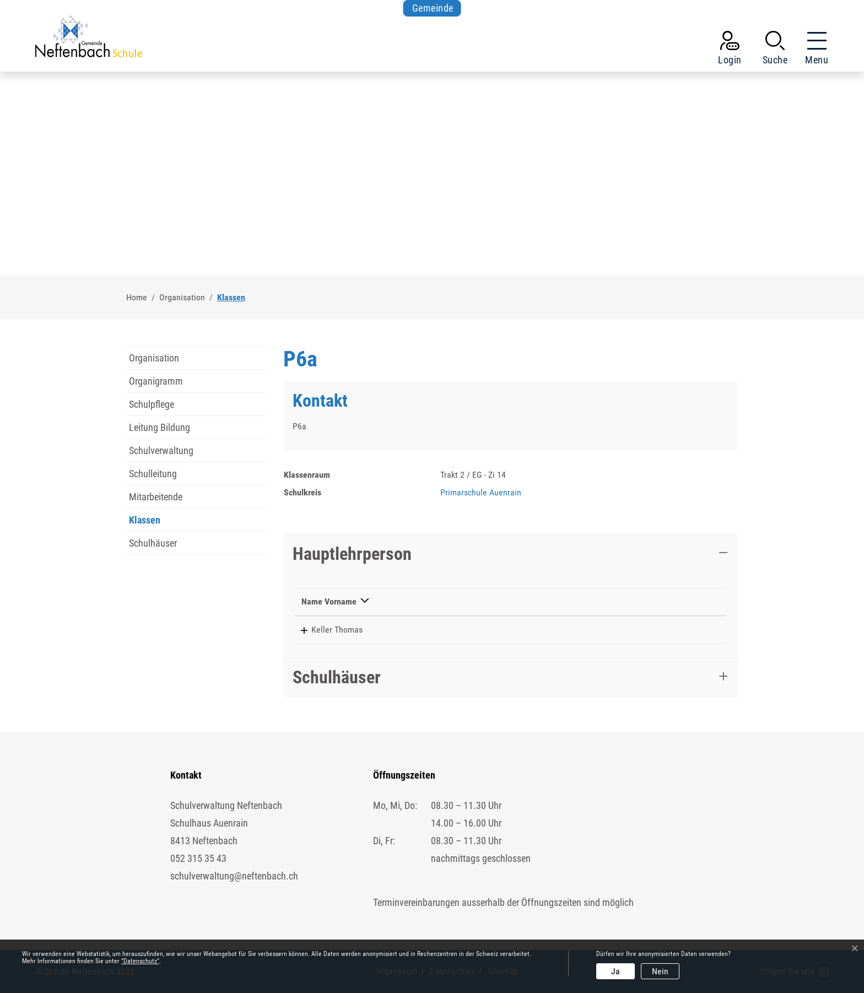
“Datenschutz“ (140, 961)
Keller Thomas (327, 629)
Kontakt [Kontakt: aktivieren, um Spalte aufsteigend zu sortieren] (575, 601)
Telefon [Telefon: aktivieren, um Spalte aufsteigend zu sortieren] (497, 601)
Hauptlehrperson (352, 553)
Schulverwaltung (161, 450)
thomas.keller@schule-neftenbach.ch (626, 629)
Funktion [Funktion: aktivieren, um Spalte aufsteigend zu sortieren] (410, 601)
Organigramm (156, 381)
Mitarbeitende (155, 497)
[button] (775, 50)
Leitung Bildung (159, 427)
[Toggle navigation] (813, 50)
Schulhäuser (153, 543)
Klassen (152, 523)
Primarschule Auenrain (480, 492)
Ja (615, 971)
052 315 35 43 (198, 858)
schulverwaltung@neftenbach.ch (234, 876)
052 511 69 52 (509, 629)
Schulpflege (151, 404)
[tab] (510, 554)
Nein (660, 971)
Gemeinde (432, 8)
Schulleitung (153, 473)
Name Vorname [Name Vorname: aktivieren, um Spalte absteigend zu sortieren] (329, 601)
